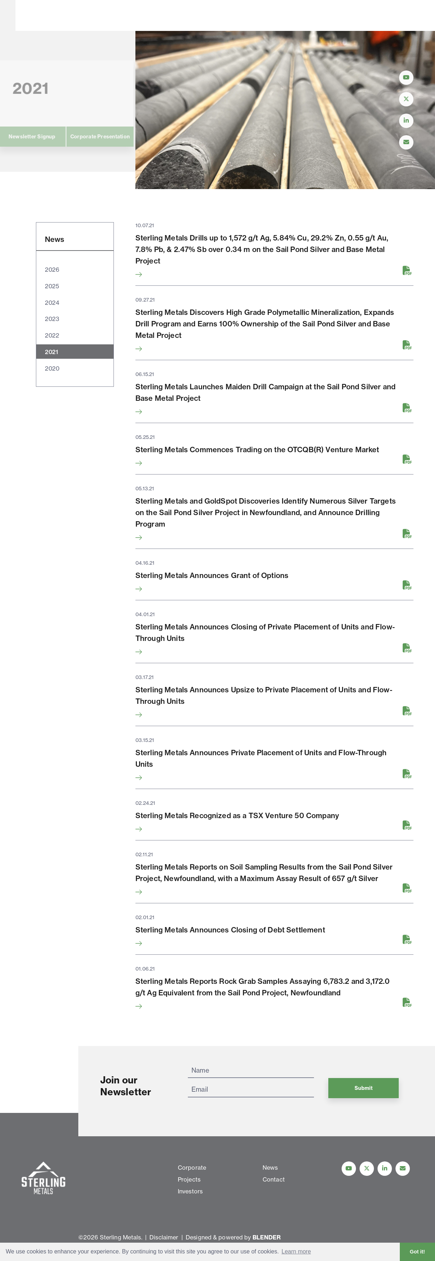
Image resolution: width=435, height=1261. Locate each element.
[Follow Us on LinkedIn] (406, 121)
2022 (52, 335)
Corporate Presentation (49, 136)
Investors (193, 15)
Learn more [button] (296, 1251)
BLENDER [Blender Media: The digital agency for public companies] (267, 1237)
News (230, 15)
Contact (264, 15)
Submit (363, 1088)
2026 (52, 269)
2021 (51, 352)
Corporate (112, 15)
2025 (52, 286)
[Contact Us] (406, 142)
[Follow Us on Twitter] (406, 99)
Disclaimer (163, 1237)
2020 (52, 368)
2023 (52, 318)
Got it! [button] (417, 1252)
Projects (154, 15)
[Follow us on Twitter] (367, 1168)
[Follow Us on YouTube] (406, 77)
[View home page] (45, 26)
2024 (52, 302)
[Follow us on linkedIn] (385, 1168)
